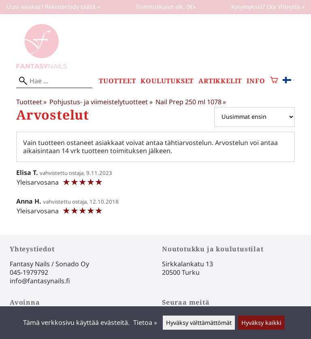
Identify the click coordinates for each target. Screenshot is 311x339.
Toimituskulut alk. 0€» (166, 7)
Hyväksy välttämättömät (199, 322)
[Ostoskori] (274, 81)
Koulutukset (167, 81)
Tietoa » (145, 322)
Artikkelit (220, 81)
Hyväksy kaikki (261, 322)
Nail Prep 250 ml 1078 (191, 101)
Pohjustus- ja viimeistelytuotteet (100, 101)
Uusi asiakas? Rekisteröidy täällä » (53, 7)
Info (256, 81)
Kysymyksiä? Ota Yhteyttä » (268, 7)
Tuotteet (117, 81)
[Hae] (54, 81)
